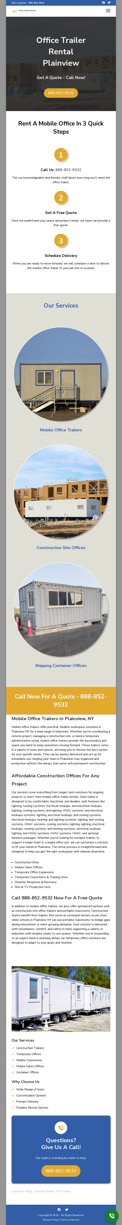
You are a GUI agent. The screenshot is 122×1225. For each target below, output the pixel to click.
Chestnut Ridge (22, 1191)
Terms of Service (69, 1220)
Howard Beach (44, 1191)
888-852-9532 (36, 2)
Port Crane (63, 1191)
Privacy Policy (50, 1220)
